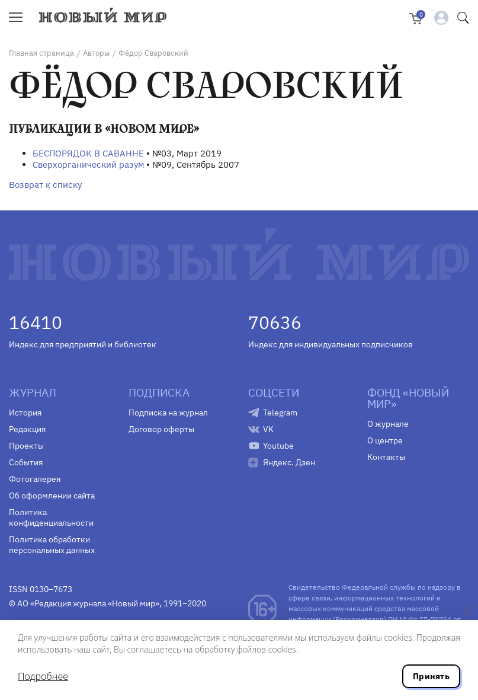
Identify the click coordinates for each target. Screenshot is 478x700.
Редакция (27, 429)
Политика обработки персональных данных (52, 544)
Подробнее (43, 676)
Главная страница (41, 53)
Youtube (278, 445)
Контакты (386, 457)
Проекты (26, 445)
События (26, 462)
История (25, 412)
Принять (431, 676)
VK (268, 429)
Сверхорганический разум (88, 164)
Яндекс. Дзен (289, 462)
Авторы (96, 53)
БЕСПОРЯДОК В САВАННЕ (88, 153)
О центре (385, 440)
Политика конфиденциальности (51, 517)
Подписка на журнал (168, 412)
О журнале (388, 423)
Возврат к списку (45, 184)
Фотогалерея (34, 479)
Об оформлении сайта (52, 495)
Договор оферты (161, 429)
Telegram (280, 412)
